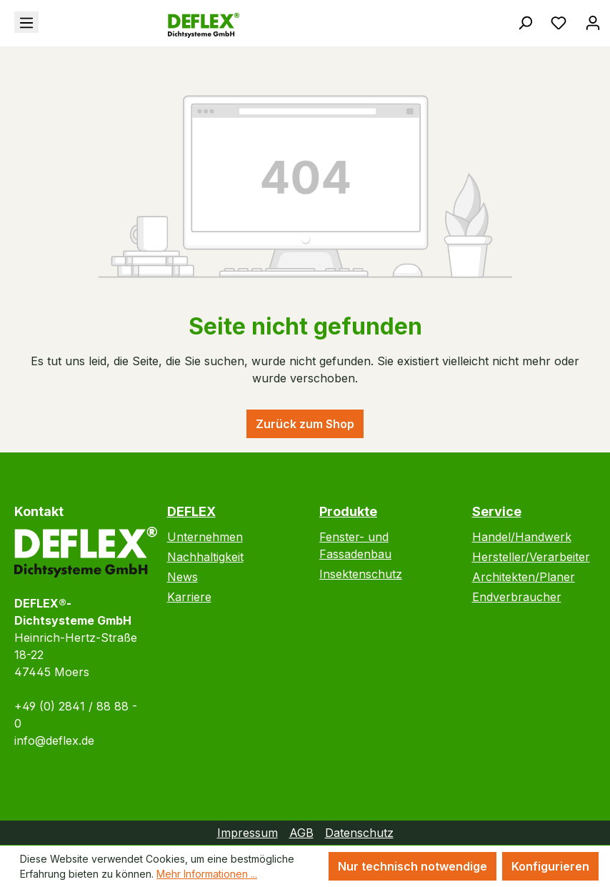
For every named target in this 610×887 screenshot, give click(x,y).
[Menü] (26, 22)
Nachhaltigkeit (205, 557)
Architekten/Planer (523, 577)
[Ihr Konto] (593, 22)
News (182, 577)
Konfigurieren (550, 866)
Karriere (189, 597)
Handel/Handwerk (521, 537)
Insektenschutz (360, 574)
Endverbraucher (516, 597)
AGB (301, 833)
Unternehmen (205, 537)
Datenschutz (359, 833)
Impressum (247, 833)
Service (496, 511)
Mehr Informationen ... (206, 874)
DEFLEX (191, 511)
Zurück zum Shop (305, 424)
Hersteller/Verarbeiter (531, 557)
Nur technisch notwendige (412, 866)
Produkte (348, 511)
